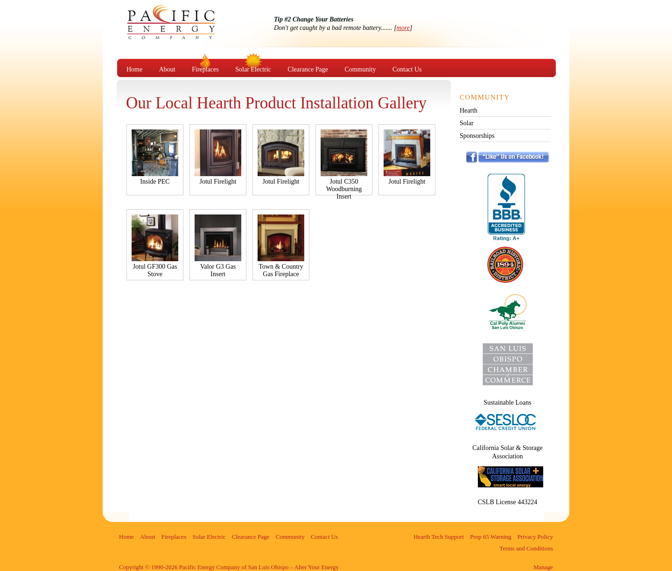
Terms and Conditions (526, 548)
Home (134, 69)
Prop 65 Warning (490, 536)
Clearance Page (307, 69)
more (403, 27)
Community (360, 69)
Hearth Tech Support (438, 536)
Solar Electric (253, 69)
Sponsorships (477, 135)
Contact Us (407, 69)
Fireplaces (205, 69)
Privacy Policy (535, 536)
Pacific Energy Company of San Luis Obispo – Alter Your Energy (186, 31)
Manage (543, 567)
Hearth (468, 110)
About (167, 69)
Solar (467, 123)
